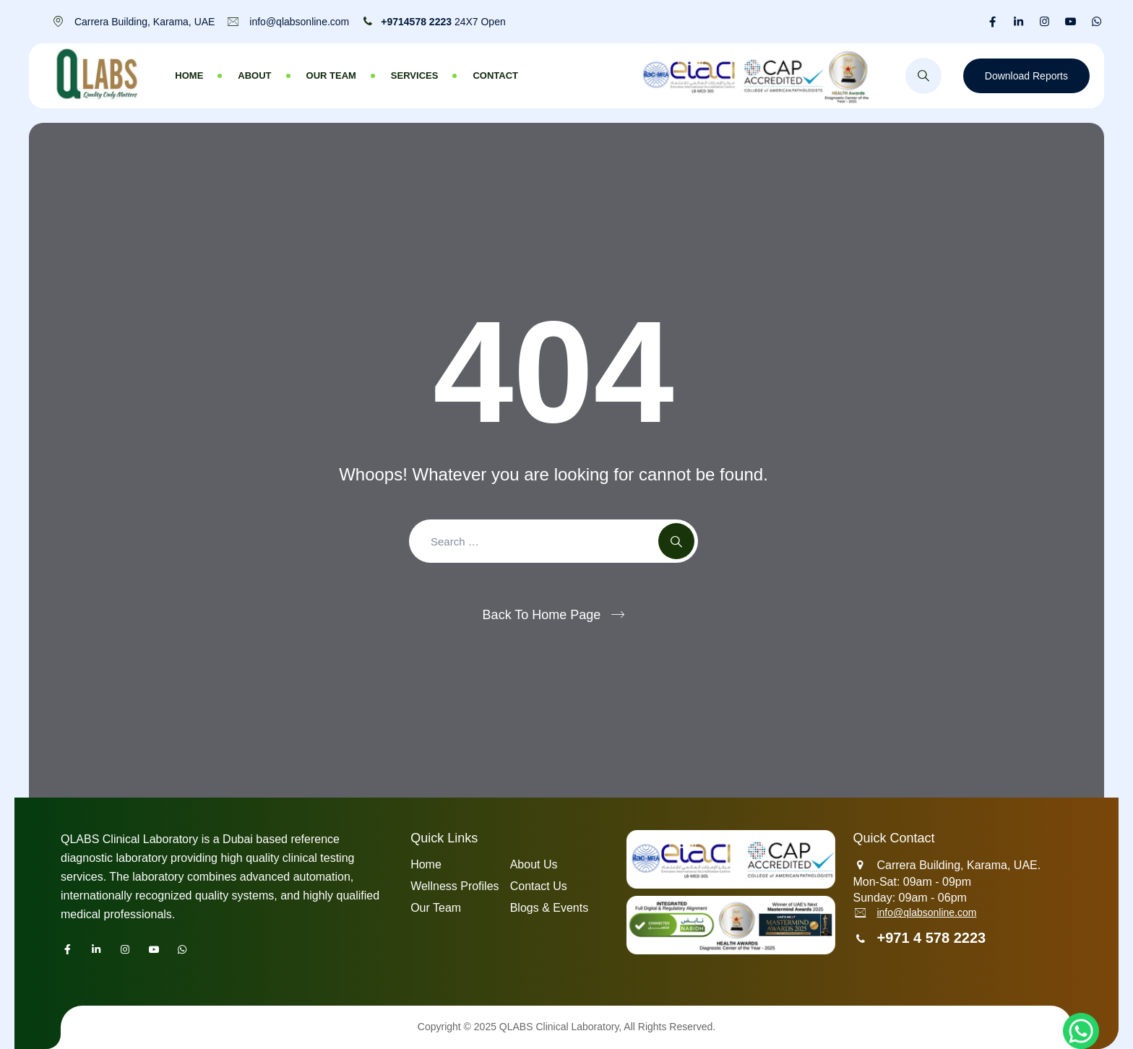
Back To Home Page (542, 615)
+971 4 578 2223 (931, 938)
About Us (534, 864)
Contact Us (538, 886)
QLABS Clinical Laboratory (559, 1026)
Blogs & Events (549, 908)
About (254, 75)
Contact (495, 75)
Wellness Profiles (454, 886)
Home (189, 75)
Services (415, 75)
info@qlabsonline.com (926, 912)
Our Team (331, 75)
